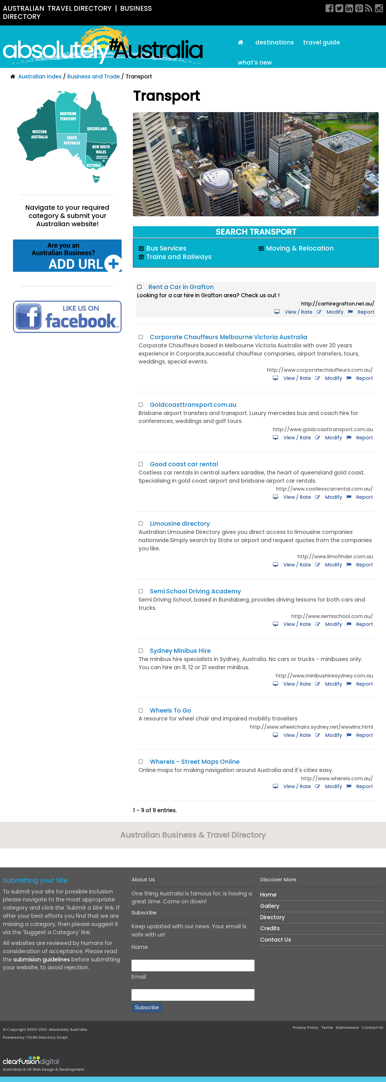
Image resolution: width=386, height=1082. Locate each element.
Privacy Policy (305, 1027)
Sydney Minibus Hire (180, 651)
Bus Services (166, 248)
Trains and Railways (179, 256)
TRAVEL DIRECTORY (80, 8)
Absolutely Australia (68, 1029)
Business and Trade (93, 76)
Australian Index (40, 76)
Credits (270, 928)
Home (268, 895)
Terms (327, 1027)
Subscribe (147, 1007)
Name (139, 947)
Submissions (347, 1027)
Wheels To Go (170, 710)
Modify (330, 312)
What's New (255, 62)
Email (138, 977)
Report (361, 312)
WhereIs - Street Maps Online (195, 762)
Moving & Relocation (300, 248)
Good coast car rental (184, 464)
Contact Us (275, 940)
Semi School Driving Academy (195, 591)
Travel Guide (321, 42)
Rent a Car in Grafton (181, 287)
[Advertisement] (67, 386)
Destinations (274, 42)
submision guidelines (41, 959)
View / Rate (293, 312)
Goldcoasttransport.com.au (193, 405)
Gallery (269, 906)
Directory (272, 917)
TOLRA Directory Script (47, 1037)
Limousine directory (180, 523)
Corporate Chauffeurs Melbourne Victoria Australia (228, 337)
